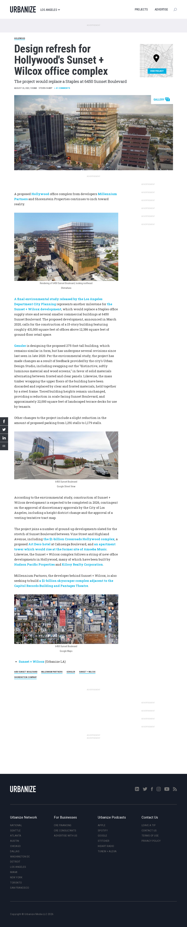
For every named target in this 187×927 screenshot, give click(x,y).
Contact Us (149, 830)
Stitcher (103, 841)
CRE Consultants (65, 830)
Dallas (14, 851)
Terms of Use (150, 835)
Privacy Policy (151, 841)
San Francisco (19, 887)
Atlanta (15, 835)
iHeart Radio (106, 846)
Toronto (16, 882)
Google (102, 835)
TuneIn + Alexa (107, 851)
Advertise (161, 9)
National (16, 825)
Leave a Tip (149, 825)
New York (16, 877)
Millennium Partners (52, 672)
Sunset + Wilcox (31, 662)
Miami (13, 872)
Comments (62, 88)
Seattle (15, 830)
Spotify (103, 830)
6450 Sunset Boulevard (25, 672)
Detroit (15, 861)
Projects (141, 9)
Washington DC (20, 856)
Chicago (15, 846)
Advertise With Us (65, 835)
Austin (14, 841)
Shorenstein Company (25, 677)
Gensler (71, 672)
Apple (102, 825)
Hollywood (19, 38)
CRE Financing (62, 825)
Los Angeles (50, 9)
